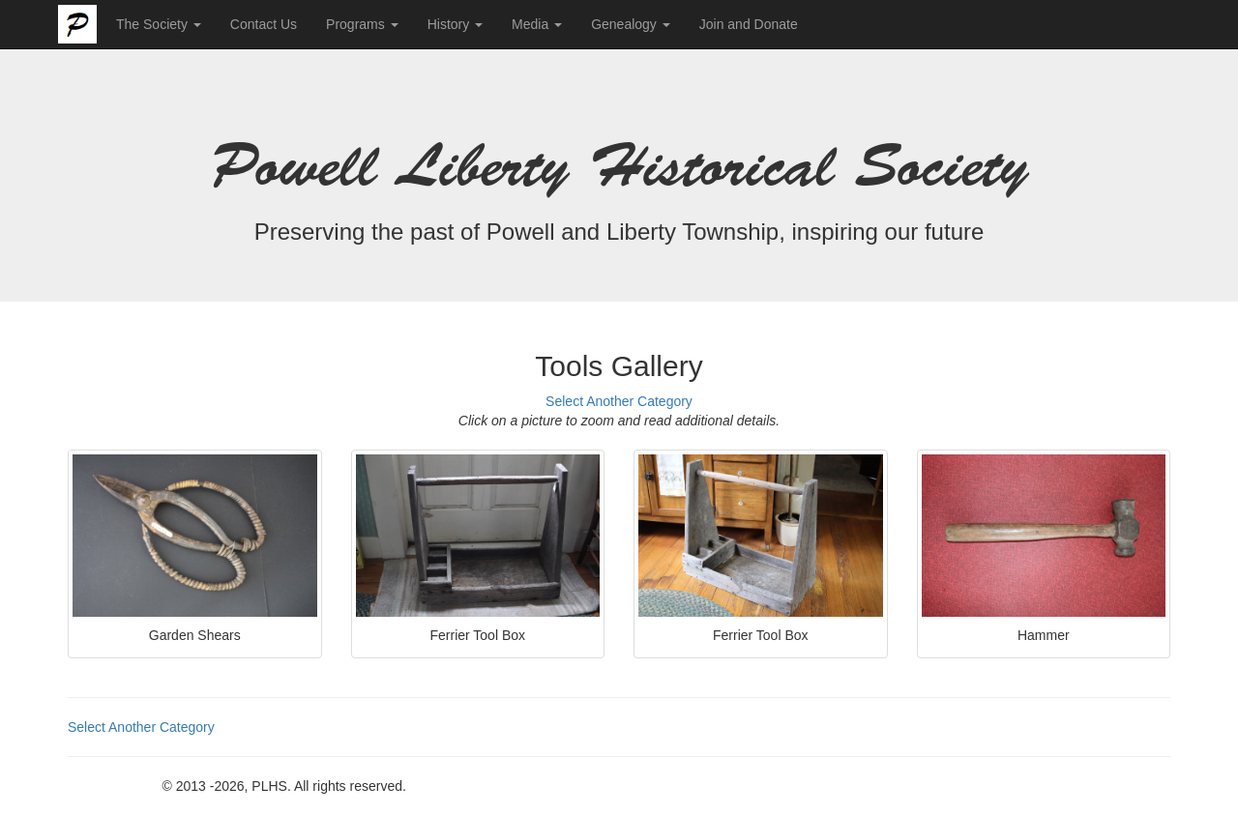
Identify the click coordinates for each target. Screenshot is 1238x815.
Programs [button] (362, 24)
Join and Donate (748, 24)
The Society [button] (158, 24)
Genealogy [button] (630, 24)
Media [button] (537, 24)
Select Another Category (619, 401)
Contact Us (263, 24)
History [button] (455, 24)
